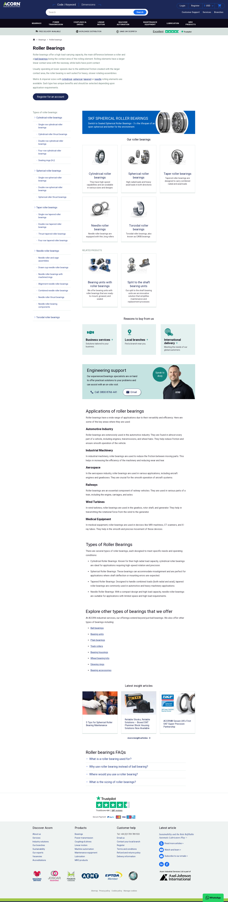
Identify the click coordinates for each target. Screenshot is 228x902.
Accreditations (39, 860)
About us (37, 834)
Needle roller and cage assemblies (48, 259)
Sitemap (94, 891)
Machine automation (123, 23)
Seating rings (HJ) (46, 160)
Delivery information (126, 856)
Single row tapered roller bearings (49, 216)
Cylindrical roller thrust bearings (52, 134)
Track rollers (96, 646)
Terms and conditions (127, 849)
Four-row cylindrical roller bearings (49, 152)
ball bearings (41, 58)
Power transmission (56, 23)
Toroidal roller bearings (48, 317)
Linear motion (101, 23)
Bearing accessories (100, 670)
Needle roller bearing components (47, 305)
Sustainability (39, 849)
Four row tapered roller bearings (53, 240)
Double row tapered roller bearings (50, 225)
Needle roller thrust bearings (51, 297)
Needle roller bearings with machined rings (50, 275)
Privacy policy (104, 891)
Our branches (39, 845)
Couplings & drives (80, 23)
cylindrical (67, 79)
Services (207, 12)
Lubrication (173, 23)
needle (98, 79)
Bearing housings (99, 652)
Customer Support (191, 12)
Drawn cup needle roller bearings (53, 267)
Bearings (36, 23)
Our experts (38, 852)
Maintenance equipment (150, 23)
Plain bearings (97, 640)
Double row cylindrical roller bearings (50, 142)
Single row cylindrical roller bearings (50, 126)
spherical (77, 79)
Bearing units (97, 634)
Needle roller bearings (47, 250)
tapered (87, 79)
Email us (121, 838)
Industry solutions (41, 841)
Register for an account (50, 96)
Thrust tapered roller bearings (52, 234)
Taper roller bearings (46, 207)
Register (195, 5)
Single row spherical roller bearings (50, 179)
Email (134, 392)
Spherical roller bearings (48, 170)
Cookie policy (117, 891)
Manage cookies (130, 891)
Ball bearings (97, 628)
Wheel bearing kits (99, 658)
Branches (218, 12)
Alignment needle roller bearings (53, 284)
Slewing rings (97, 664)
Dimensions (88, 4)
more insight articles (138, 738)
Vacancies (37, 856)
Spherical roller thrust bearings (52, 197)
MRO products (191, 23)
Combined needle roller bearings (53, 290)
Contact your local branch (128, 841)
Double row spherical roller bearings (50, 189)
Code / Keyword (66, 4)
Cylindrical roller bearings (49, 117)
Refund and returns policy (128, 852)
